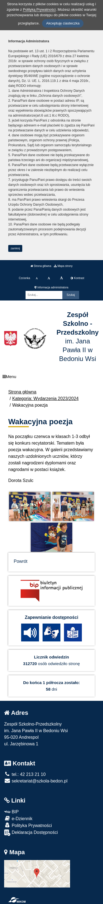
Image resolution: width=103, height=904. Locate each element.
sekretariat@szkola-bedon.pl (35, 781)
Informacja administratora (51, 287)
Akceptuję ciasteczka (62, 23)
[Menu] (51, 377)
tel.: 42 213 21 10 (25, 774)
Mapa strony (63, 266)
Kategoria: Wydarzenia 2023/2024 (45, 398)
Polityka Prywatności (28, 825)
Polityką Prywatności (39, 9)
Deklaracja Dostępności (31, 832)
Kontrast (77, 278)
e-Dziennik (18, 818)
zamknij (15, 248)
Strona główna (40, 266)
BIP (11, 811)
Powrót (20, 561)
